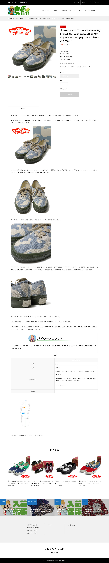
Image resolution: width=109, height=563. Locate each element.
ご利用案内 (64, 10)
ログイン (84, 2)
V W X (63, 66)
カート (80, 10)
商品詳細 (23, 108)
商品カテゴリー (46, 10)
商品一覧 (79, 66)
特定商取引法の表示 (32, 525)
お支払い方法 (73, 10)
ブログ (49, 525)
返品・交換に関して (32, 530)
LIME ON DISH (54, 548)
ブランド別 (55, 10)
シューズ (70, 66)
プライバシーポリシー (32, 533)
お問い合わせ (71, 525)
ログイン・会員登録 (90, 10)
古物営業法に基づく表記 (33, 527)
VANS (66, 66)
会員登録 (76, 2)
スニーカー (74, 66)
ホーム (37, 10)
